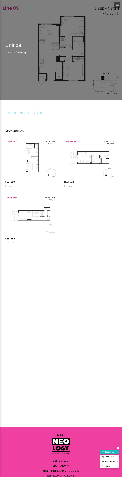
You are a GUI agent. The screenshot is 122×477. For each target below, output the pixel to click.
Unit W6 (69, 182)
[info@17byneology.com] (8, 321)
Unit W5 (10, 238)
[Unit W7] (31, 140)
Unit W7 (10, 182)
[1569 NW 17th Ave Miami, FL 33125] (8, 316)
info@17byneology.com (27, 321)
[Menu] (117, 5)
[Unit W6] (90, 140)
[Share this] (8, 113)
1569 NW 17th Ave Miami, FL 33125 (34, 316)
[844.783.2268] (8, 326)
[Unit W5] (31, 196)
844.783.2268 (20, 326)
